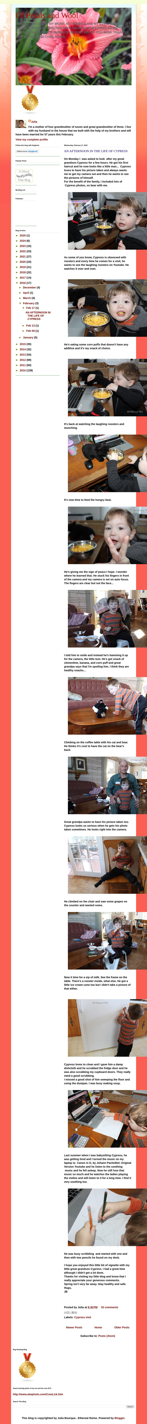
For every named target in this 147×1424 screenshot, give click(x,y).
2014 (23, 349)
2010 (23, 370)
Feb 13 (30, 325)
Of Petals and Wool (47, 15)
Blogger (119, 1418)
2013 (23, 354)
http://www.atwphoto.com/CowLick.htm (38, 1394)
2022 (23, 251)
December (30, 287)
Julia (34, 121)
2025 (23, 235)
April (26, 292)
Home (98, 1327)
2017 (23, 277)
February (29, 303)
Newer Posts (74, 1327)
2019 (23, 267)
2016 (23, 282)
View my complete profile (32, 139)
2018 (23, 272)
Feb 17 (30, 307)
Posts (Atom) (106, 1335)
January (28, 337)
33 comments (109, 1307)
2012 (23, 359)
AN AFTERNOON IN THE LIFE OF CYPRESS (96, 151)
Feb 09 (30, 330)
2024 (23, 240)
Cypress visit (82, 1317)
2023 (23, 246)
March (27, 298)
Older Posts (121, 1327)
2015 (23, 344)
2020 (23, 261)
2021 (23, 256)
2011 (23, 365)
